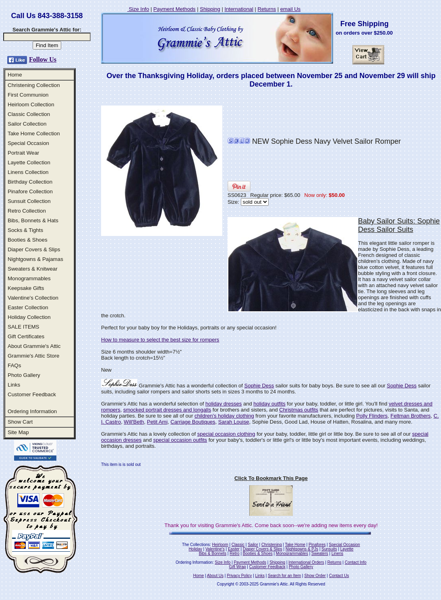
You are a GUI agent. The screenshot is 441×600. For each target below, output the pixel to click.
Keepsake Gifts (26, 288)
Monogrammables (29, 278)
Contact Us (339, 575)
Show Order (314, 575)
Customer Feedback (32, 394)
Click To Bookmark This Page (271, 478)
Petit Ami (157, 422)
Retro (234, 553)
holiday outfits (269, 404)
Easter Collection (28, 307)
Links (14, 385)
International (238, 9)
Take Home (295, 544)
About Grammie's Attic (34, 346)
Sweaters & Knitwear (33, 269)
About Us (215, 575)
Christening (271, 544)
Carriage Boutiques (192, 422)
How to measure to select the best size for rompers (160, 340)
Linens (337, 553)
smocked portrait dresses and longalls (167, 410)
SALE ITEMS (23, 327)
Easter (234, 549)
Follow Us (42, 59)
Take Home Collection (34, 133)
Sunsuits (329, 549)
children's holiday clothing (224, 416)
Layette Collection (29, 162)
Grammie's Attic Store (33, 356)
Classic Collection (29, 114)
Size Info (138, 9)
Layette (347, 549)
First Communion (28, 95)
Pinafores (316, 544)
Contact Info (355, 562)
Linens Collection (28, 172)
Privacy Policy (239, 575)
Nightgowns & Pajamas (35, 259)
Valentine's (215, 549)
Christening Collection (34, 85)
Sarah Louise (233, 422)
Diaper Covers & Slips (34, 249)
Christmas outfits (298, 410)
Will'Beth (134, 422)
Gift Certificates (26, 336)
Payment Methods (174, 9)
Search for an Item (284, 575)
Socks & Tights (25, 230)
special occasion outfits (180, 440)
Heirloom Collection (31, 104)
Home (15, 75)
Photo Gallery (24, 375)
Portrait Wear (23, 153)
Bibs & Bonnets (212, 553)
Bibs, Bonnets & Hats (33, 220)
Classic (238, 544)
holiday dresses (223, 404)
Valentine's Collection (33, 298)
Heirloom (220, 544)
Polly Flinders (371, 416)
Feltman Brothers (411, 416)
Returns (267, 9)
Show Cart (20, 422)
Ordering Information (32, 411)
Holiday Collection (29, 317)
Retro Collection (27, 211)
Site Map (18, 432)
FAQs (14, 365)
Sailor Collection (27, 124)
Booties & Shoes (28, 240)
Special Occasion (28, 143)
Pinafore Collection (30, 191)
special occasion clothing (226, 434)
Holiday (195, 549)
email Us (290, 9)
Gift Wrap (237, 567)
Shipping (210, 9)
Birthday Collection (30, 182)
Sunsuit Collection (29, 201)
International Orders (306, 562)
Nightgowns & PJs (302, 549)
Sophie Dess (259, 386)
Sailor (253, 544)
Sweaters (319, 553)
